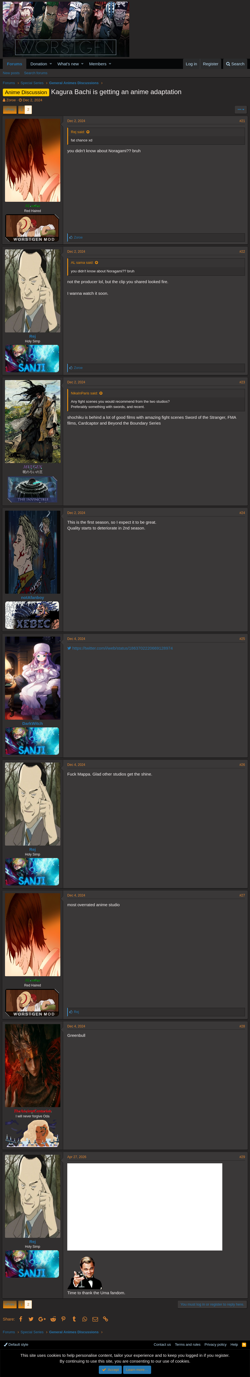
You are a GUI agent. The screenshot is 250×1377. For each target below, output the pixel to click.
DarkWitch (33, 723)
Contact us (162, 1344)
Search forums (36, 73)
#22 (241, 252)
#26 (241, 765)
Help (234, 1344)
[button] (50, 64)
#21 (241, 121)
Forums (14, 63)
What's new (68, 63)
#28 (241, 1026)
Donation (38, 63)
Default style (16, 1344)
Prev (10, 109)
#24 (241, 513)
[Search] (235, 64)
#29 (241, 1157)
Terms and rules (187, 1344)
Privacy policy (215, 1344)
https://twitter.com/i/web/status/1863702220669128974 (121, 648)
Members (98, 63)
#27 (241, 895)
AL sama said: (83, 262)
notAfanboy (33, 597)
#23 (241, 382)
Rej (33, 336)
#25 (241, 639)
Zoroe (11, 100)
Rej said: (79, 132)
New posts (11, 73)
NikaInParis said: (85, 393)
